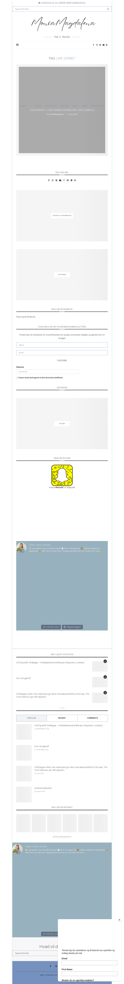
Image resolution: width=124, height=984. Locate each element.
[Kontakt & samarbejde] (62, 215)
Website (20, 367)
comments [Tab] (92, 718)
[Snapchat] (107, 45)
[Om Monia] (62, 274)
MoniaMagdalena (56, 114)
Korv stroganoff (23, 678)
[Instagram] (97, 45)
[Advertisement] (62, 515)
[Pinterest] (100, 45)
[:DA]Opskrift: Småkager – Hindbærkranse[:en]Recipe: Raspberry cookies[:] (50, 662)
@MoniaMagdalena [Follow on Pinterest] (62, 837)
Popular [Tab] (31, 718)
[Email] (104, 45)
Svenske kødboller (43, 788)
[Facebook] (94, 45)
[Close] (120, 920)
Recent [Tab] (62, 718)
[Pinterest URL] (23, 823)
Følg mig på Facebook (25, 317)
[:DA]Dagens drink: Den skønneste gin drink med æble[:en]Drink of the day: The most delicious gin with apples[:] (52, 695)
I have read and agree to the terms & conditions (40, 378)
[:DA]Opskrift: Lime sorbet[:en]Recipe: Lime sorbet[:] (62, 110)
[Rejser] (62, 423)
